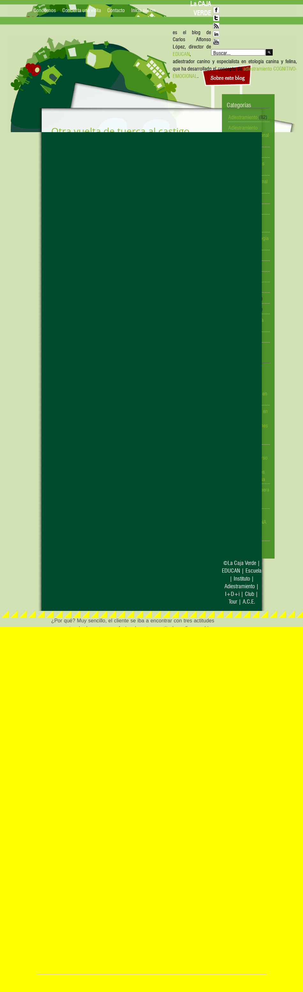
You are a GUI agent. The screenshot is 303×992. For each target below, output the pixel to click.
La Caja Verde (242, 562)
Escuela (253, 569)
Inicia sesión (143, 9)
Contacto (116, 9)
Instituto (242, 577)
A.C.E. (249, 600)
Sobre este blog (228, 78)
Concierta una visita (81, 9)
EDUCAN (181, 53)
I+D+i (232, 593)
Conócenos (45, 9)
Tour (233, 600)
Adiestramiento (243, 116)
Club (249, 593)
